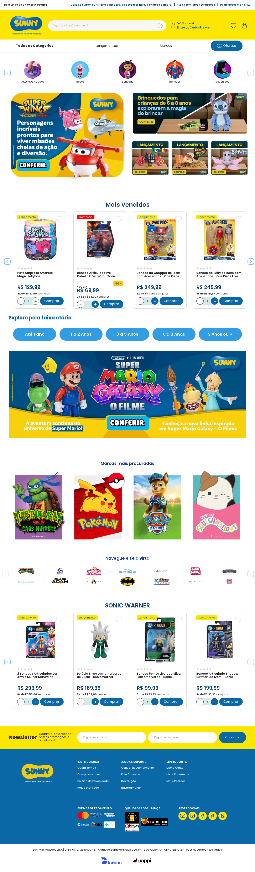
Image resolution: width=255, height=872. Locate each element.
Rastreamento (131, 788)
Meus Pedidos (176, 781)
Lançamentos (106, 45)
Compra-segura (88, 774)
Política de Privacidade (93, 781)
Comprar (51, 300)
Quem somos (86, 768)
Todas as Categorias (34, 45)
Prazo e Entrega (88, 788)
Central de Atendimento (137, 768)
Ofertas (226, 45)
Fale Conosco (130, 774)
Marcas (166, 45)
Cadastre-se (200, 28)
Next (249, 71)
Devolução (128, 781)
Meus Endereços (177, 774)
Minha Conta (174, 768)
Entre (181, 28)
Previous (6, 71)
